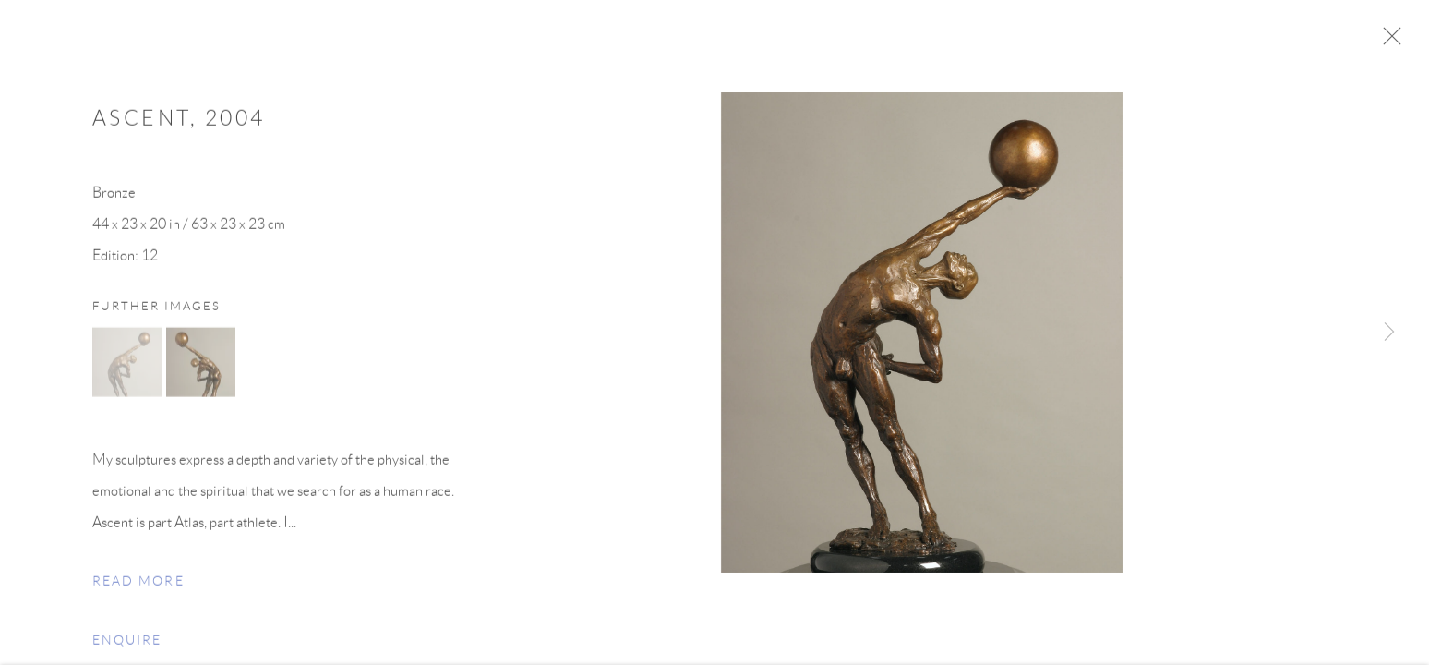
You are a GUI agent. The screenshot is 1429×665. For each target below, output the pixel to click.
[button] (127, 369)
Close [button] (1403, 41)
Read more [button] (138, 588)
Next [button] (1389, 332)
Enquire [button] (127, 647)
